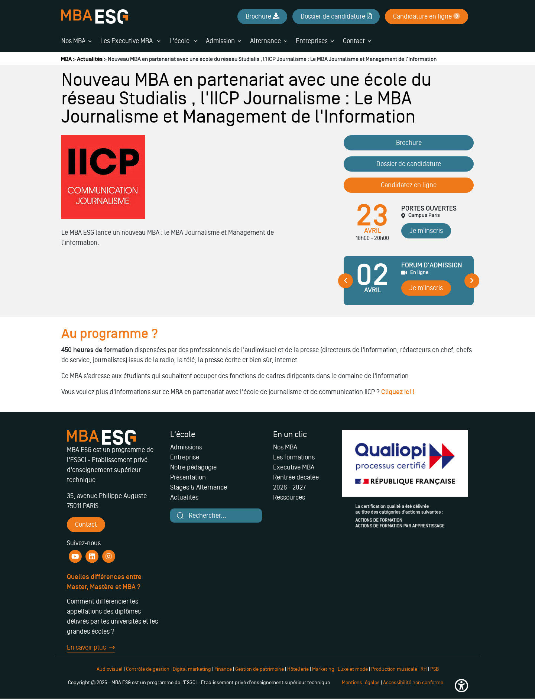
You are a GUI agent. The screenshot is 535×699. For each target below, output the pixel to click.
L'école (183, 41)
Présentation (188, 477)
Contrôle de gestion (147, 669)
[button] (461, 685)
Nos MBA (73, 41)
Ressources (289, 497)
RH (424, 669)
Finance (223, 669)
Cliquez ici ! (398, 392)
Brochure (409, 142)
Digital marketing (192, 669)
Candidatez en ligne (409, 185)
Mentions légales (361, 682)
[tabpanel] (409, 283)
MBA (66, 59)
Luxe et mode (353, 669)
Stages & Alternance (198, 487)
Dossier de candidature (408, 164)
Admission (220, 41)
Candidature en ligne (426, 16)
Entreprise (184, 457)
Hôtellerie (298, 669)
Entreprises (312, 41)
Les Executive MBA (130, 41)
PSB (434, 669)
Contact (354, 41)
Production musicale (394, 669)
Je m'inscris (426, 230)
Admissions (186, 447)
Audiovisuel (110, 669)
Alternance (265, 41)
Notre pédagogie (193, 467)
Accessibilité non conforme (413, 682)
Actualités (90, 59)
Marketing (323, 669)
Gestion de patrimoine (259, 669)
